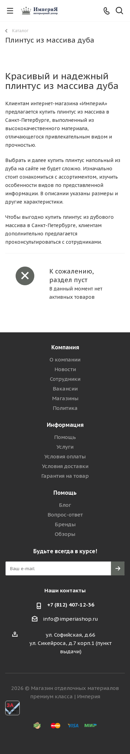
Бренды (65, 524)
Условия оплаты (65, 456)
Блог (65, 505)
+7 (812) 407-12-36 (70, 604)
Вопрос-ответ (65, 514)
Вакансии (65, 388)
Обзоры (65, 534)
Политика (65, 408)
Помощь (65, 437)
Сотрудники (65, 379)
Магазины (65, 398)
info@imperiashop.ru (70, 619)
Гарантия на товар (65, 476)
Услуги (65, 446)
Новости (65, 369)
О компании (65, 359)
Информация (65, 424)
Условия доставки (65, 466)
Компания (65, 347)
